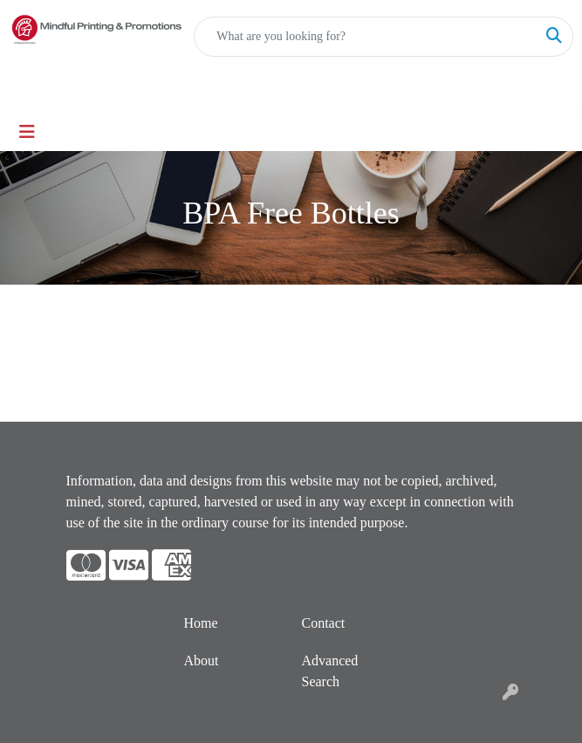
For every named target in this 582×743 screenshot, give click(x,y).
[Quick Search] (365, 37)
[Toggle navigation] (27, 132)
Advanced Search (330, 671)
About (201, 660)
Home (201, 623)
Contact (324, 623)
